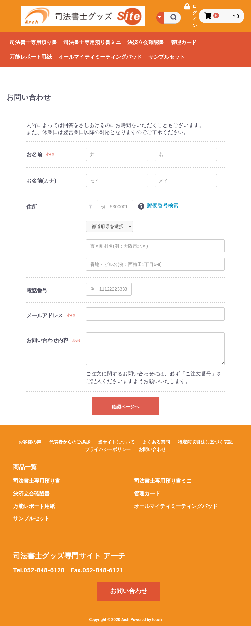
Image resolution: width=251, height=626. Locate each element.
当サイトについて (116, 441)
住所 (31, 207)
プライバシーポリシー (108, 449)
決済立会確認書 (145, 42)
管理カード (184, 42)
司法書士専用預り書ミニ (92, 42)
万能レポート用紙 (31, 57)
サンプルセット (166, 57)
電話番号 (36, 290)
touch (157, 619)
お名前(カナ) (41, 181)
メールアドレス (44, 315)
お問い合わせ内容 (47, 340)
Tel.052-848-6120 (38, 570)
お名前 (34, 154)
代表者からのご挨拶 (69, 441)
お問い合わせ (152, 449)
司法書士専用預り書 (33, 42)
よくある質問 (156, 441)
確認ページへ (125, 406)
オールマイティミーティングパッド (100, 57)
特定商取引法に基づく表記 (205, 441)
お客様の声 (29, 441)
